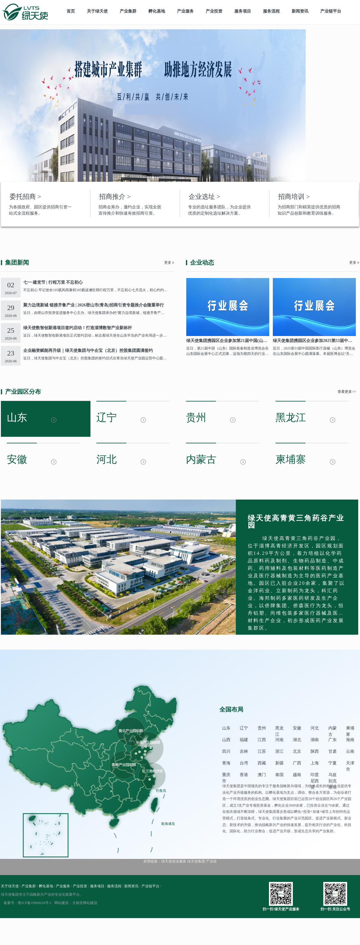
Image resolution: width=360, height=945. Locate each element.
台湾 (244, 763)
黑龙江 (279, 729)
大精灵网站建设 (84, 903)
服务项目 (242, 11)
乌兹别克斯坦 (332, 775)
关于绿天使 (97, 11)
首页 (71, 11)
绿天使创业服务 (173, 861)
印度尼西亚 (314, 775)
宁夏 (332, 763)
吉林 (244, 751)
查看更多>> (347, 392)
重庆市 (226, 775)
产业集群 (128, 11)
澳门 (262, 775)
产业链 (211, 861)
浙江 (279, 751)
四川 (226, 751)
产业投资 (214, 11)
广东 (332, 740)
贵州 (262, 728)
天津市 (350, 764)
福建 (244, 740)
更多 (167, 262)
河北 (314, 728)
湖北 (297, 740)
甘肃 (332, 751)
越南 (297, 775)
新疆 (279, 763)
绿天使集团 (196, 861)
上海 (314, 763)
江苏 (262, 751)
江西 (262, 740)
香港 (244, 775)
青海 (226, 763)
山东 (226, 728)
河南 (279, 740)
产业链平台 (330, 11)
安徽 (297, 728)
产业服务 (185, 11)
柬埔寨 (350, 729)
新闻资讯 (300, 11)
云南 (350, 751)
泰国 (279, 775)
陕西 (314, 751)
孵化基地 (156, 11)
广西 (297, 763)
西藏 (262, 763)
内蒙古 (332, 729)
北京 (297, 751)
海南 (350, 740)
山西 (226, 740)
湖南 (314, 740)
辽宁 (244, 728)
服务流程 (271, 11)
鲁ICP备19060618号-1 (35, 903)
